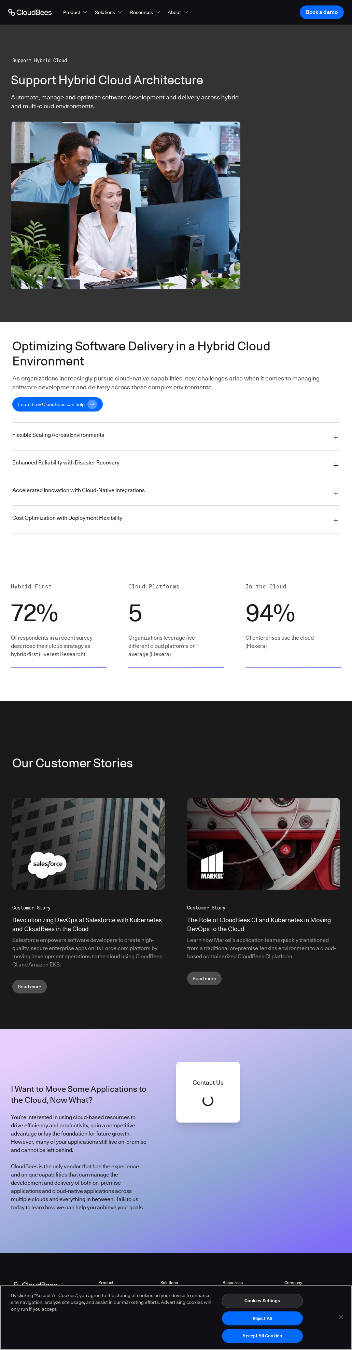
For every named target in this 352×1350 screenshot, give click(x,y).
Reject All (262, 1318)
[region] (176, 1317)
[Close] (341, 1316)
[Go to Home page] (30, 12)
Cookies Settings (262, 1300)
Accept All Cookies (262, 1335)
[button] (76, 12)
